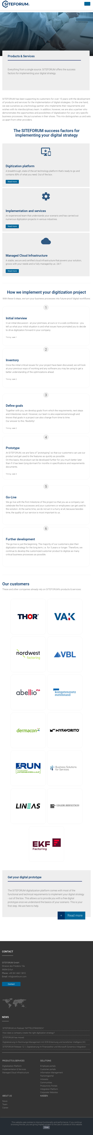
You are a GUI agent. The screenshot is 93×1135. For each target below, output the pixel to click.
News (4, 1101)
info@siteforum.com (17, 976)
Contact (11, 984)
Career (5, 1107)
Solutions (45, 1060)
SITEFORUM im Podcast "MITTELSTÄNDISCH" (23, 1028)
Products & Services (13, 1060)
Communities (46, 1082)
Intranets (44, 1079)
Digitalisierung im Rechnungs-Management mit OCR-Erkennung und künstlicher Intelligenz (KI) (44, 1042)
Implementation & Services (14, 1069)
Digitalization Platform (12, 1066)
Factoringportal (47, 1076)
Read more (12, 182)
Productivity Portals (48, 1086)
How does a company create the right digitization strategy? (29, 1033)
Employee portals (48, 1066)
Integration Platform (49, 1089)
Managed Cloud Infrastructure (15, 1072)
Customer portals (48, 1069)
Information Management (51, 1072)
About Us (7, 1096)
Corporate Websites (49, 1092)
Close (46, 1127)
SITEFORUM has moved (13, 1037)
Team (4, 1104)
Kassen (44, 1096)
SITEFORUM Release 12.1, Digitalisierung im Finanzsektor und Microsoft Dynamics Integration (44, 1047)
